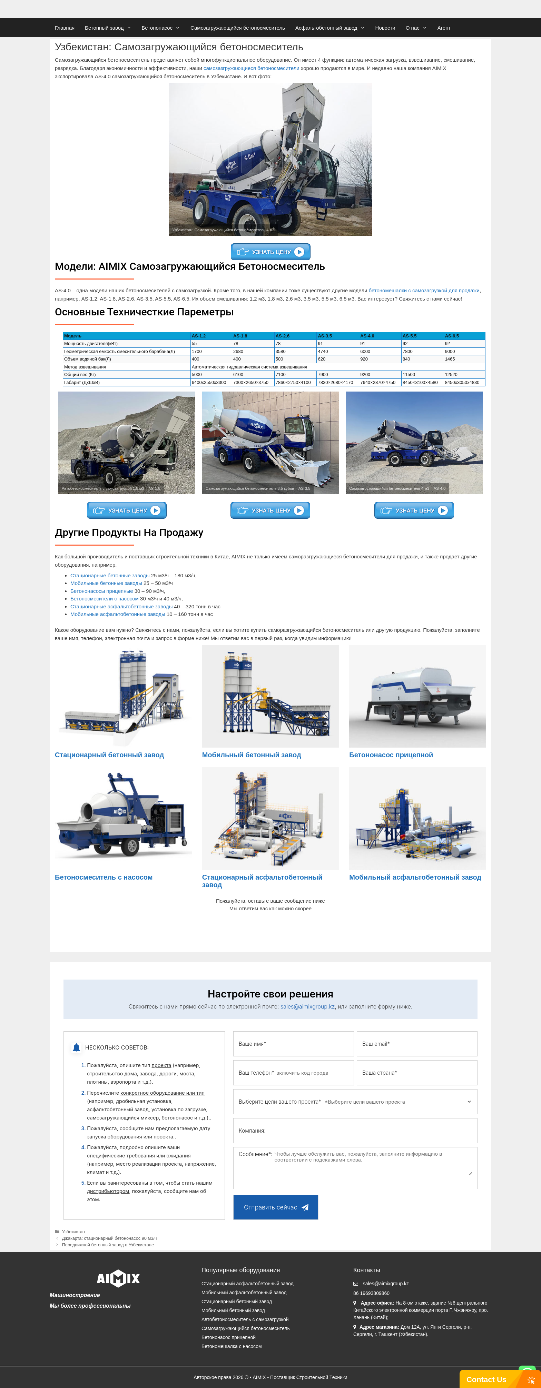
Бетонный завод (110, 27)
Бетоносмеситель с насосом (104, 877)
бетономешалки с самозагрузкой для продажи (423, 290)
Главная (65, 28)
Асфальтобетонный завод (332, 27)
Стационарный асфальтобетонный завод (247, 1283)
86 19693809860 (371, 1293)
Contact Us (486, 1379)
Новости (385, 28)
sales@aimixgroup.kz (308, 1006)
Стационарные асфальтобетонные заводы (121, 606)
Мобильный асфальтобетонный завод (415, 877)
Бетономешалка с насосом (231, 1346)
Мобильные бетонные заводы (106, 583)
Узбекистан (73, 1231)
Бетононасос (164, 27)
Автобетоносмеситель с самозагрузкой (245, 1319)
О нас (419, 27)
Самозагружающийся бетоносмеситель (237, 28)
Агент (444, 28)
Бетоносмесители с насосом (104, 598)
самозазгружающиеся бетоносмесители (251, 68)
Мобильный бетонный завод (251, 755)
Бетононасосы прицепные (101, 591)
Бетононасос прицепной (391, 755)
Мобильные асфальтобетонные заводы (117, 614)
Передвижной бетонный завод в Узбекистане (108, 1244)
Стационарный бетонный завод (109, 755)
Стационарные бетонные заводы (109, 575)
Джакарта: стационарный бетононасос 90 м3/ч (109, 1238)
